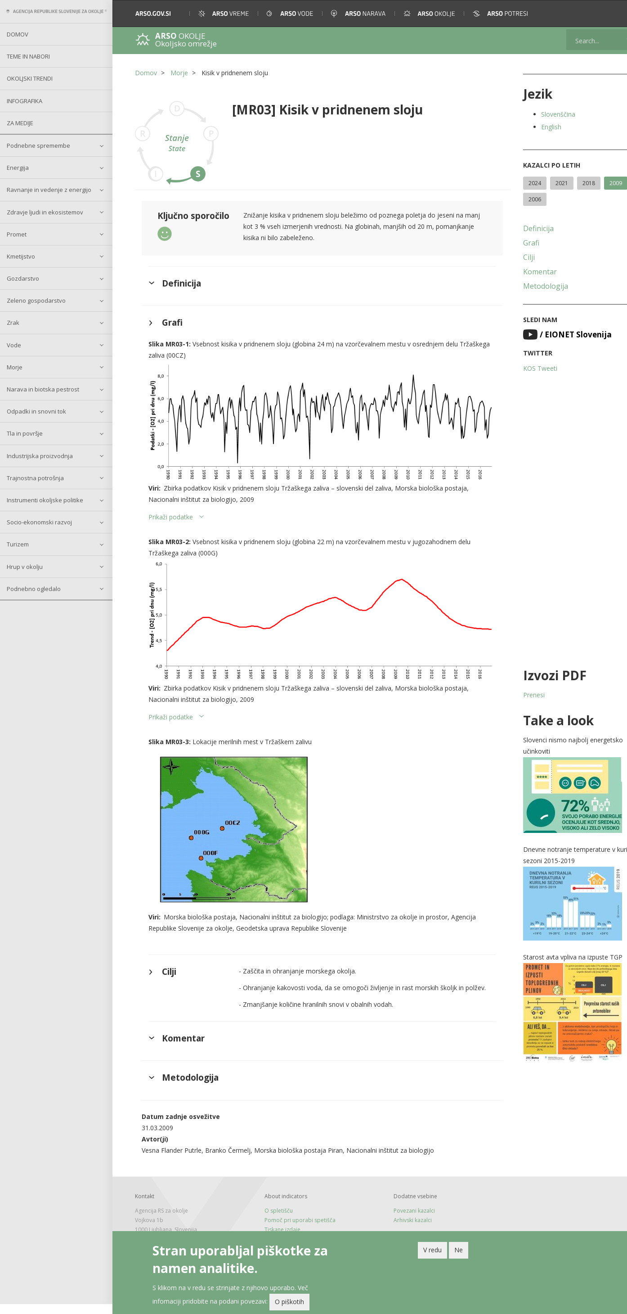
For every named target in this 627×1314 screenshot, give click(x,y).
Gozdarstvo (23, 278)
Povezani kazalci (405, 1220)
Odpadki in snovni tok (36, 411)
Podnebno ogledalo (34, 589)
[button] (608, 13)
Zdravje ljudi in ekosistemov (45, 212)
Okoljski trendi (30, 78)
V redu (432, 1251)
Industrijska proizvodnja (40, 456)
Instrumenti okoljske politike (45, 500)
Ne (458, 1251)
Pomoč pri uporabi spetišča (295, 1230)
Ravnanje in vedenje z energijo (49, 190)
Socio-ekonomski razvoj (39, 522)
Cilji (515, 257)
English (537, 127)
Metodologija (531, 286)
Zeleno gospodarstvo (36, 300)
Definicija (524, 228)
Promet (17, 234)
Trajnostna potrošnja (35, 478)
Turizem (18, 544)
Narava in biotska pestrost (43, 389)
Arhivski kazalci (404, 1230)
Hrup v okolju (25, 567)
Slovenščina (544, 114)
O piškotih (289, 1303)
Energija (18, 168)
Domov (17, 34)
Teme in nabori (28, 56)
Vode (14, 345)
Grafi (517, 243)
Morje (14, 367)
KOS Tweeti (526, 368)
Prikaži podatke (170, 520)
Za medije (20, 123)
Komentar (526, 272)
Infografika (24, 101)
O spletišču (274, 1220)
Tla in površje (25, 433)
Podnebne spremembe (38, 145)
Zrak (13, 322)
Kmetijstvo (21, 256)
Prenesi (520, 695)
